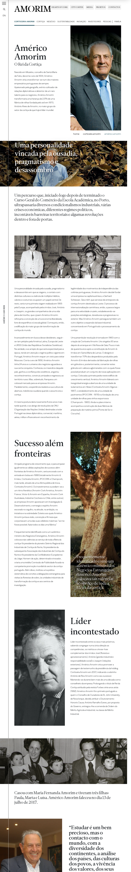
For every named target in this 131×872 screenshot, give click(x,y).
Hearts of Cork (60, 7)
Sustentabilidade (66, 21)
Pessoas (107, 21)
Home (76, 133)
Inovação (81, 21)
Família (117, 21)
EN (4, 15)
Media (90, 7)
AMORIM (32, 8)
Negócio (51, 21)
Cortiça (41, 21)
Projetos (100, 7)
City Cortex (77, 7)
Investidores (94, 21)
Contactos (114, 7)
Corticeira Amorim (24, 21)
